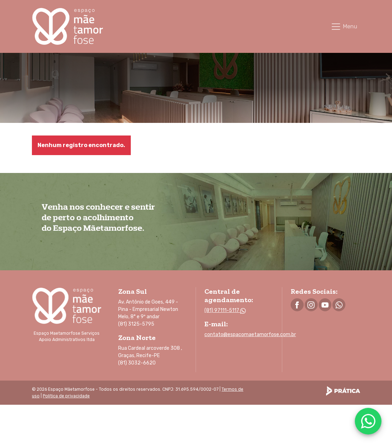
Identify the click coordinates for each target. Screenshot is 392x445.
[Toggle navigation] (344, 26)
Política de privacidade (66, 396)
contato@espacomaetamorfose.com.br (250, 335)
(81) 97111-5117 (225, 310)
